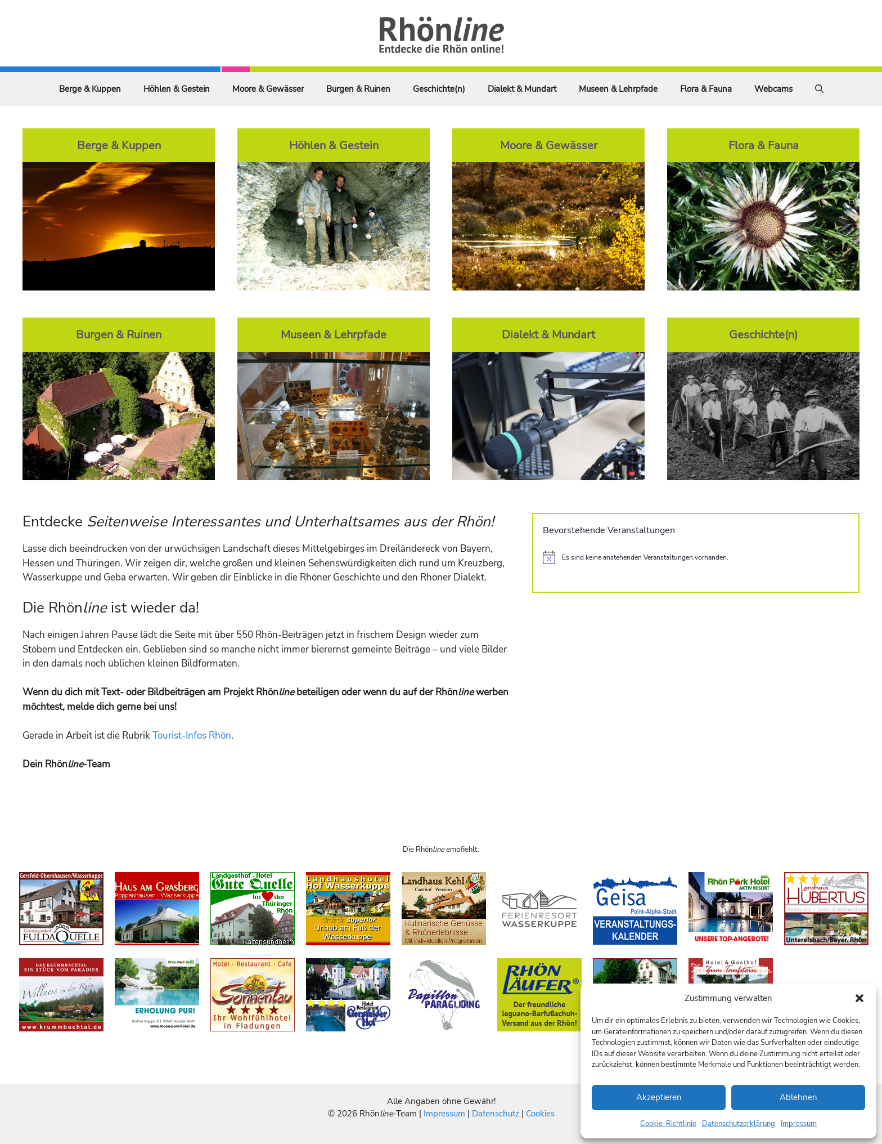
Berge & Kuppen (90, 89)
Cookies (540, 1113)
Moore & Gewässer (268, 89)
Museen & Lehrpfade (618, 89)
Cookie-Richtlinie (668, 1124)
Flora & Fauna (706, 89)
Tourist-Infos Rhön (191, 735)
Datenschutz (495, 1113)
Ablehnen (798, 1097)
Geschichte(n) (439, 89)
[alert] (696, 557)
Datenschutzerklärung (738, 1124)
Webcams (773, 89)
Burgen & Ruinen (358, 89)
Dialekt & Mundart (522, 89)
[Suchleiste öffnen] (819, 89)
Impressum (799, 1124)
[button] (859, 998)
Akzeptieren (659, 1097)
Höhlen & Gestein (176, 89)
